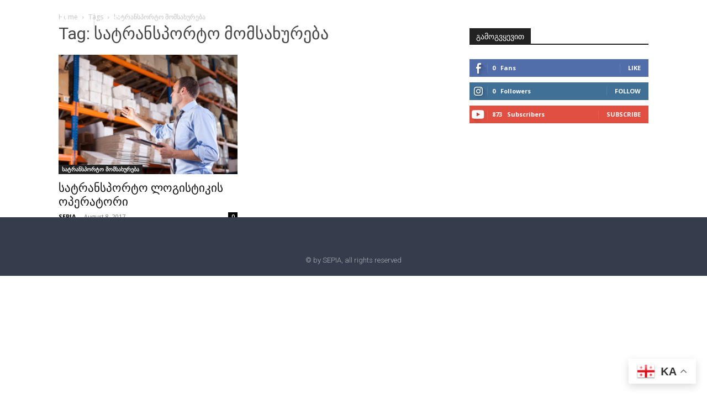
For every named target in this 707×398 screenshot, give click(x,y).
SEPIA (67, 216)
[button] (117, 21)
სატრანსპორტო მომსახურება (100, 169)
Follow (628, 91)
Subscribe (623, 114)
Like (634, 68)
